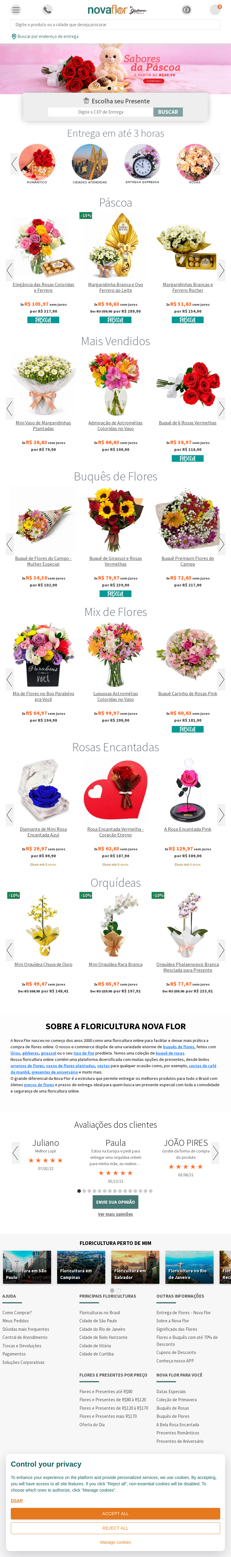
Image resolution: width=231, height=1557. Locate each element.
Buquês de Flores (115, 476)
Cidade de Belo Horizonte (103, 1337)
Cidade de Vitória (95, 1346)
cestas (103, 1065)
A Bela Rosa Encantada (177, 1424)
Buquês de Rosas (172, 1408)
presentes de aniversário (55, 1072)
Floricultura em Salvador (130, 1274)
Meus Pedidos (15, 1321)
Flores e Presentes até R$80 (105, 1391)
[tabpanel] (115, 69)
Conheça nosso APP (175, 1361)
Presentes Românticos (177, 1433)
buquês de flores (178, 1046)
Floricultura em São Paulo (26, 1274)
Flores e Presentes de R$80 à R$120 (112, 1399)
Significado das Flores (176, 1329)
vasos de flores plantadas (70, 1065)
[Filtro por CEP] (100, 112)
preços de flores (39, 1084)
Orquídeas (116, 882)
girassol (48, 1053)
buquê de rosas (170, 1053)
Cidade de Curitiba (96, 1354)
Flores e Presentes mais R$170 (108, 1416)
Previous (15, 164)
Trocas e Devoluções (22, 1346)
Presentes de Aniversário (180, 1441)
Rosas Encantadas (115, 747)
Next (216, 164)
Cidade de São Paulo (98, 1321)
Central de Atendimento (25, 1337)
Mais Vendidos (115, 341)
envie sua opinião (115, 1202)
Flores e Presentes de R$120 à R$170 (113, 1408)
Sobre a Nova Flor (172, 1321)
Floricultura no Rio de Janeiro (187, 1274)
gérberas (30, 1053)
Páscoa (115, 202)
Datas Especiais (171, 1391)
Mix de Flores (115, 611)
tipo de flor (83, 1053)
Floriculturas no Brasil (99, 1312)
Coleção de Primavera (176, 1399)
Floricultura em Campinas (76, 1274)
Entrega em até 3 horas (115, 133)
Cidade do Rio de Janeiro (102, 1329)
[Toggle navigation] (16, 10)
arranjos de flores (27, 1065)
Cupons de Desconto (176, 1352)
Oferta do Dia (92, 1424)
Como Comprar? (17, 1312)
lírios (15, 1053)
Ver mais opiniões (115, 1214)
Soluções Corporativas (23, 1362)
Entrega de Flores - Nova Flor (183, 1312)
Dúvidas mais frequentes (25, 1329)
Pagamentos (14, 1354)
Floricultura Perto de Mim (115, 1243)
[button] (186, 10)
